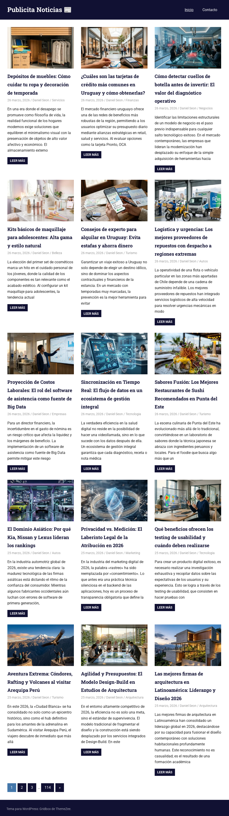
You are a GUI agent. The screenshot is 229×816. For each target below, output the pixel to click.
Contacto (209, 10)
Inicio (189, 10)
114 (48, 785)
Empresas (59, 413)
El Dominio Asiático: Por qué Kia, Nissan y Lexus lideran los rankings (36, 535)
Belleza (57, 252)
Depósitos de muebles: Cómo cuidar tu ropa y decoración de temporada (37, 84)
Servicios (58, 100)
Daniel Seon (41, 100)
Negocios (206, 108)
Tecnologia (133, 413)
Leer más (17, 160)
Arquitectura (135, 696)
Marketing (133, 551)
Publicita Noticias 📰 (39, 9)
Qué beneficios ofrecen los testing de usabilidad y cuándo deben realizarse (186, 535)
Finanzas (132, 108)
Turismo (131, 252)
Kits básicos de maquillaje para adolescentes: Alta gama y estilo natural (38, 236)
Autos (203, 260)
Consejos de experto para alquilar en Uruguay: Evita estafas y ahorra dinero (113, 236)
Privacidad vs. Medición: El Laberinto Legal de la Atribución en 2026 (113, 535)
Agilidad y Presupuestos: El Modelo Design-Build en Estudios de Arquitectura (114, 680)
